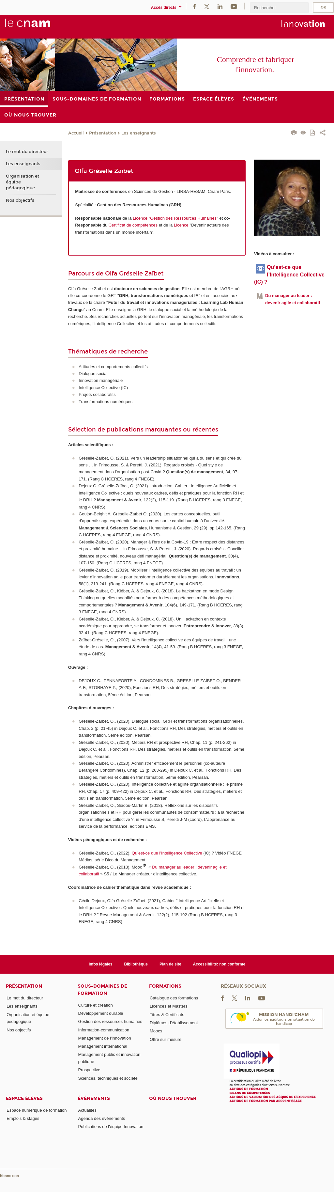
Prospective (89, 1069)
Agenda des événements (101, 1118)
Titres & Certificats (167, 1014)
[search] (279, 7)
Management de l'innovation (104, 1038)
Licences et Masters (169, 1006)
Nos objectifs (20, 200)
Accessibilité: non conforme (219, 964)
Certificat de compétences (133, 225)
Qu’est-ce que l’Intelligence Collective (167, 853)
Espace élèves (24, 1098)
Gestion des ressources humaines (110, 1021)
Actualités (87, 1110)
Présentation (102, 133)
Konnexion (9, 1176)
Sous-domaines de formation (102, 989)
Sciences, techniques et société (108, 1078)
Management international (102, 1046)
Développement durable (100, 1013)
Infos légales (101, 964)
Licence (182, 225)
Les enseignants (138, 133)
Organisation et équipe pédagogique (22, 182)
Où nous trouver (172, 1098)
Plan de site (170, 964)
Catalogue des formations (174, 998)
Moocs (156, 1030)
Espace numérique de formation (37, 1110)
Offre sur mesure (165, 1039)
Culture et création (95, 1005)
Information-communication (103, 1029)
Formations (165, 986)
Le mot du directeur (27, 151)
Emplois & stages (23, 1118)
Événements (94, 1098)
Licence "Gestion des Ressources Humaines (175, 218)
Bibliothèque (136, 964)
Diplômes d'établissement (174, 1022)
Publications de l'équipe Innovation (111, 1126)
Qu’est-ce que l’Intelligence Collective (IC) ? (289, 274)
